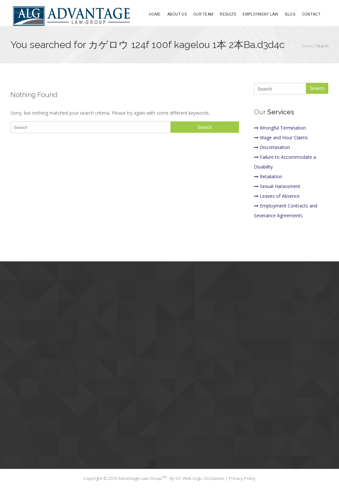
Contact (311, 14)
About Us (177, 14)
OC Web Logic (189, 478)
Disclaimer (215, 478)
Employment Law (260, 14)
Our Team (203, 14)
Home (154, 14)
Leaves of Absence (277, 196)
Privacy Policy (242, 478)
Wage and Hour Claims (281, 137)
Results (228, 14)
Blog (290, 14)
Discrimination (272, 147)
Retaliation (268, 176)
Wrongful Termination (280, 128)
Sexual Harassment (277, 186)
